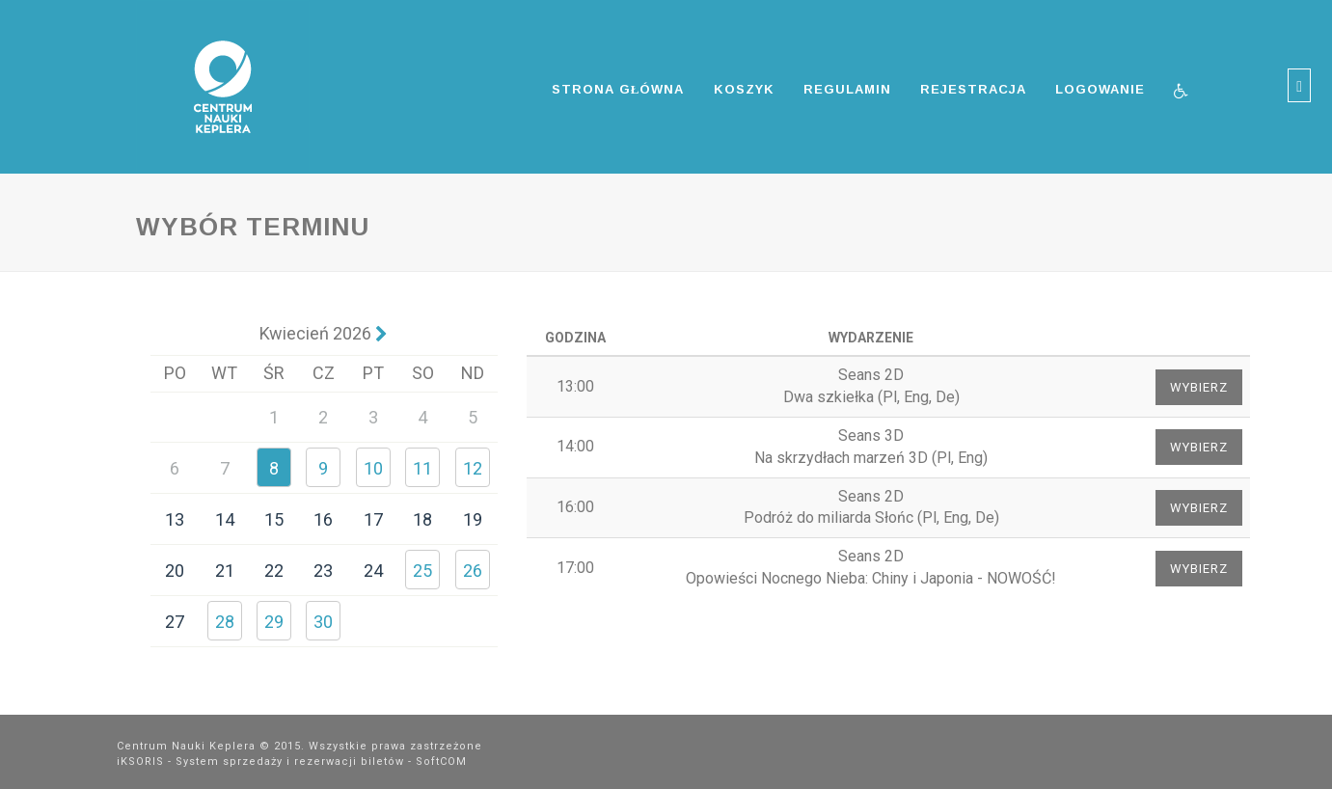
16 (323, 519)
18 (422, 519)
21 (224, 570)
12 (472, 468)
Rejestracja (973, 89)
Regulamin (847, 89)
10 (373, 468)
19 (472, 519)
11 (422, 468)
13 (174, 519)
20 (174, 570)
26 (472, 570)
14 (224, 519)
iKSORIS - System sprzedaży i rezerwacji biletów (260, 761)
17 (373, 519)
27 (174, 622)
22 (274, 570)
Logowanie (1100, 89)
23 (323, 570)
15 (274, 519)
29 (274, 622)
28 (224, 622)
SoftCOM (441, 761)
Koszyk (744, 89)
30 (323, 622)
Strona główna (618, 89)
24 (373, 570)
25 (422, 570)
